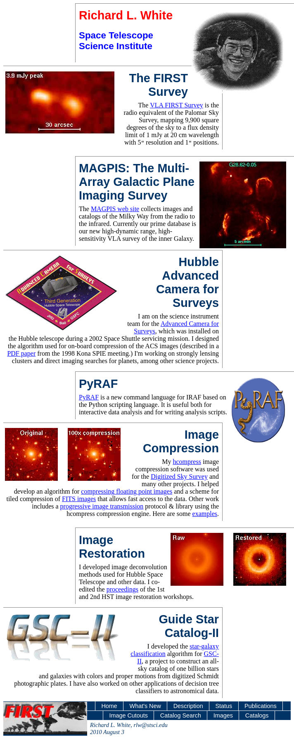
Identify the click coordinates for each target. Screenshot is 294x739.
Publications (260, 706)
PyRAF (89, 397)
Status (223, 706)
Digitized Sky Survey (179, 476)
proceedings (122, 589)
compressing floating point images (126, 491)
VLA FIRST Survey (176, 105)
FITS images (79, 498)
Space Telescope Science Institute (116, 40)
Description (188, 706)
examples (204, 513)
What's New (145, 706)
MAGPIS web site (115, 208)
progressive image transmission (102, 506)
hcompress (187, 461)
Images (223, 715)
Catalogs (257, 715)
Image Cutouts (128, 715)
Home (109, 706)
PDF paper (21, 353)
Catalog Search (180, 715)
